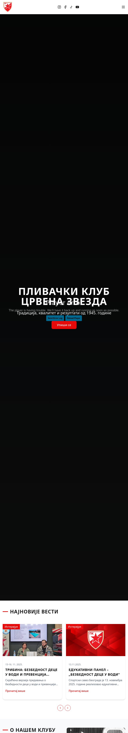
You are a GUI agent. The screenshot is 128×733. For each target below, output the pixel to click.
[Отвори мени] (123, 7)
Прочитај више (15, 691)
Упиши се (64, 325)
